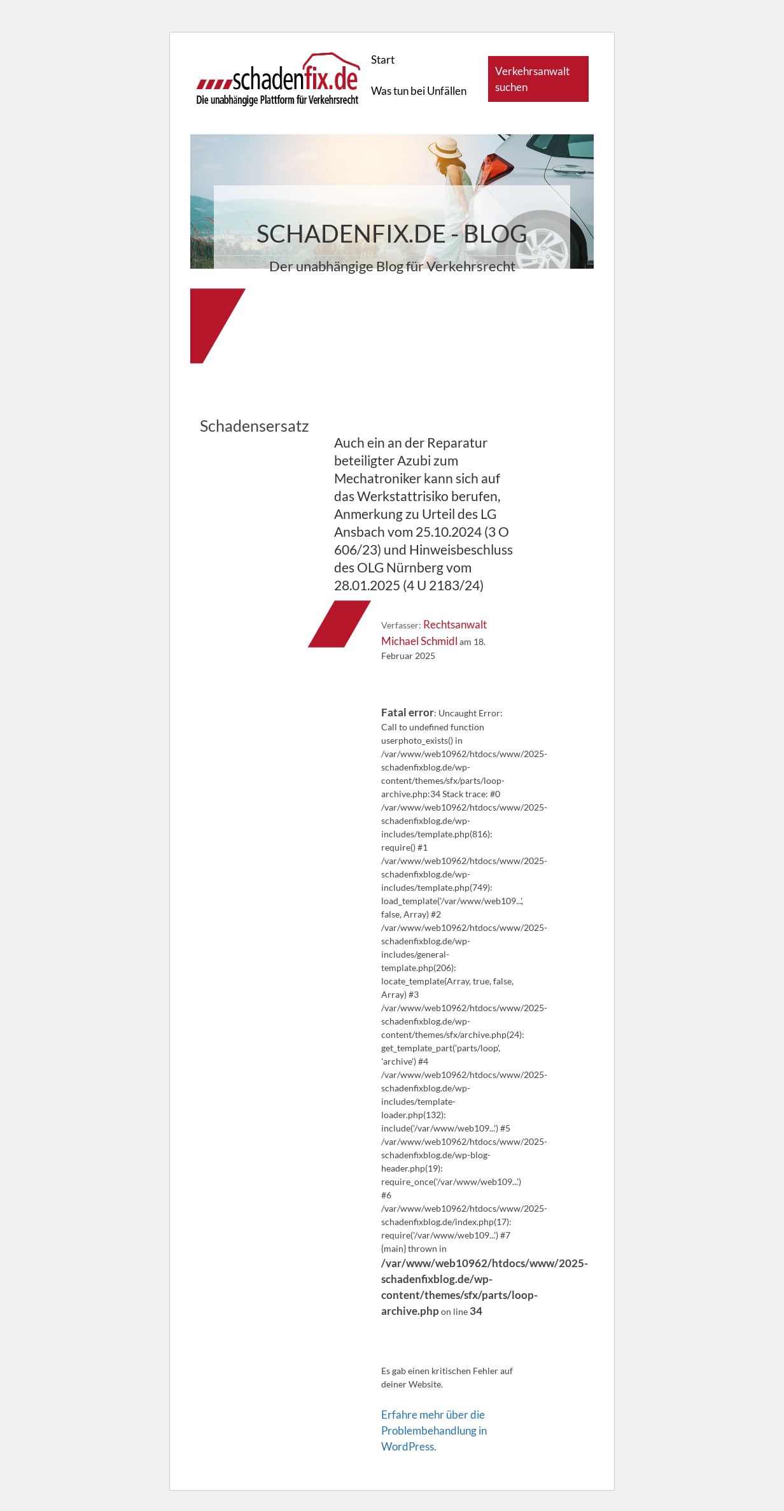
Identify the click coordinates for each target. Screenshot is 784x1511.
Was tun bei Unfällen (418, 90)
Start (383, 59)
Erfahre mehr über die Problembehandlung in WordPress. (434, 1430)
